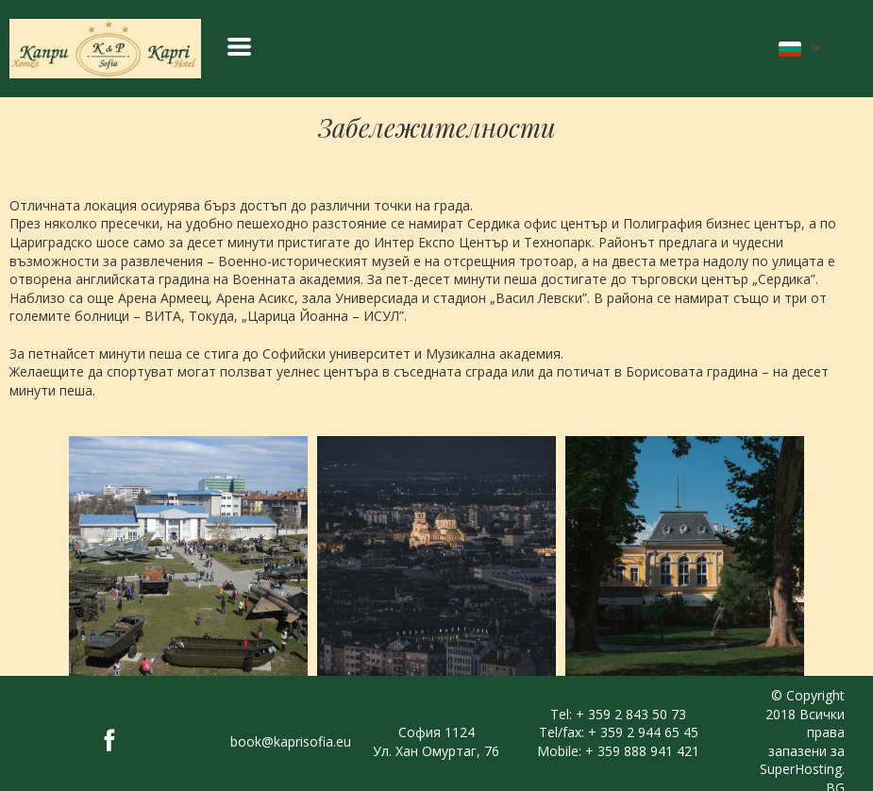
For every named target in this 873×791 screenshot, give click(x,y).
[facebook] (109, 740)
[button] (239, 47)
